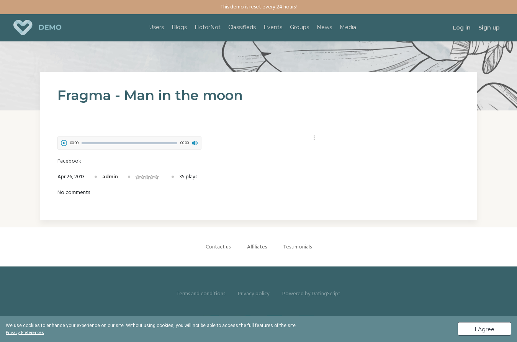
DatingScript (326, 293)
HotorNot (208, 27)
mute (195, 143)
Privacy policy (254, 293)
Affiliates (257, 247)
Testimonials (297, 247)
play (64, 143)
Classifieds (242, 27)
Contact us (218, 247)
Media (348, 27)
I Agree (484, 329)
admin (110, 177)
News (324, 27)
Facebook (69, 161)
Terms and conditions (201, 293)
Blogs (179, 27)
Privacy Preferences (25, 333)
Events (272, 27)
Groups (299, 27)
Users (156, 27)
